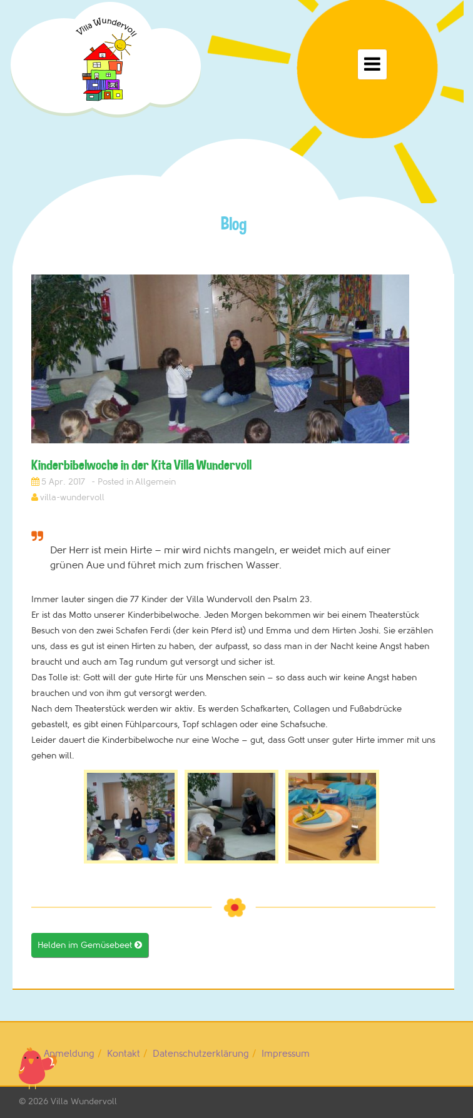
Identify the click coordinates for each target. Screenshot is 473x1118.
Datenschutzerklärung (201, 1054)
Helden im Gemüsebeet (90, 945)
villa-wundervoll (72, 497)
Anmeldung (69, 1054)
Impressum (286, 1054)
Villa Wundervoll (84, 1101)
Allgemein (155, 481)
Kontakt (123, 1054)
